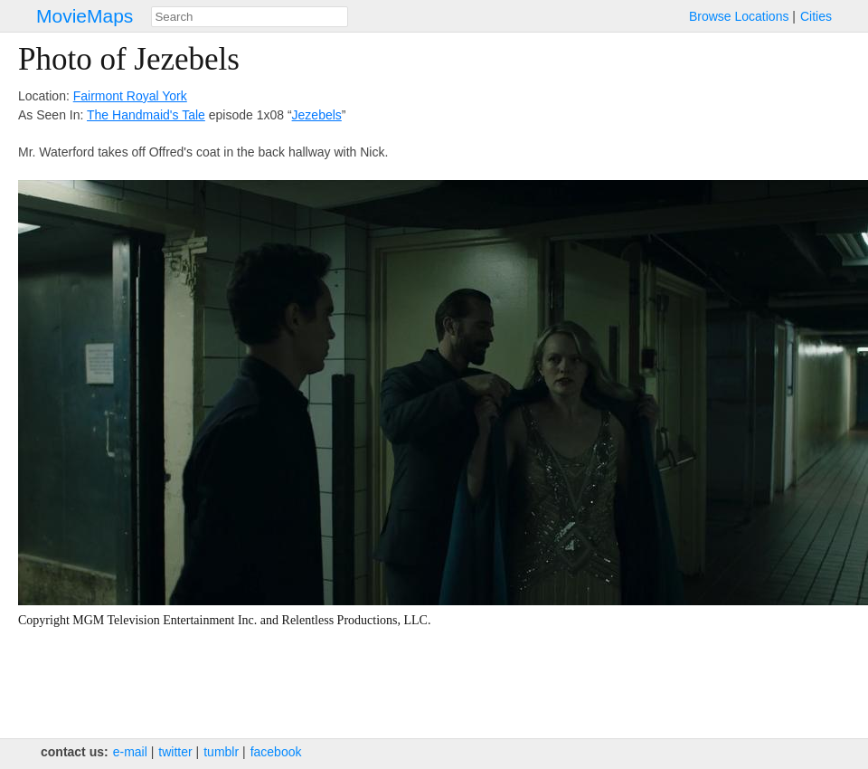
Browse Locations (739, 16)
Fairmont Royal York (130, 96)
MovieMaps (84, 15)
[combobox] (249, 16)
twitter (175, 752)
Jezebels (317, 115)
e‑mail (130, 752)
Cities (816, 16)
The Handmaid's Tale (146, 115)
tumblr (221, 752)
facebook (276, 752)
